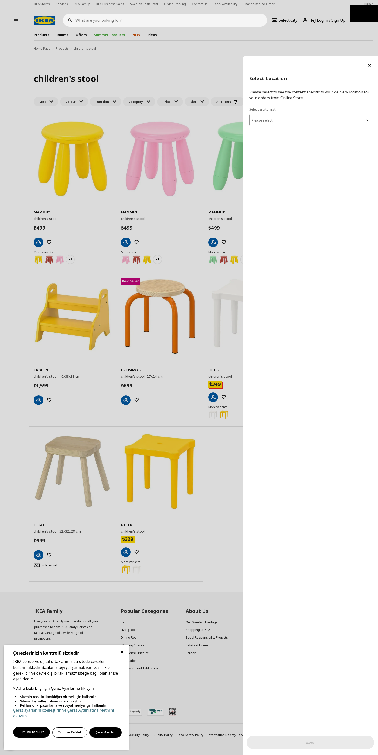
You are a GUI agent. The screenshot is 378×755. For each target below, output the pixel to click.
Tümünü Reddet (69, 732)
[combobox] (320, 63)
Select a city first (282, 53)
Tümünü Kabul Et (31, 732)
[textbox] (320, 64)
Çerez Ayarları (105, 732)
